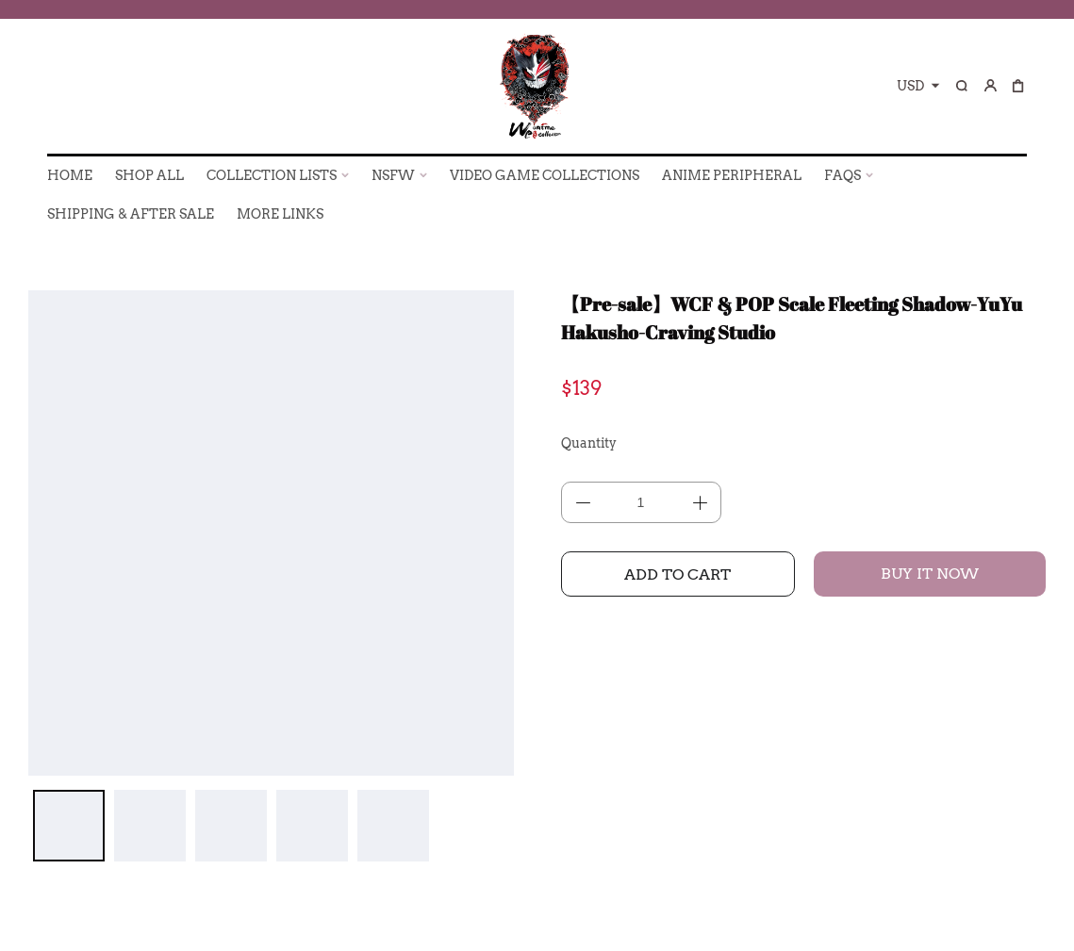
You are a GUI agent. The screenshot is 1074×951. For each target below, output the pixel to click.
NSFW (393, 175)
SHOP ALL (149, 175)
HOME (69, 175)
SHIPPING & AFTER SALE (130, 213)
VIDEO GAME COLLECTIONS (544, 175)
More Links (280, 213)
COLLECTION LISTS (272, 175)
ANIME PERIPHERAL (731, 175)
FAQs (842, 175)
